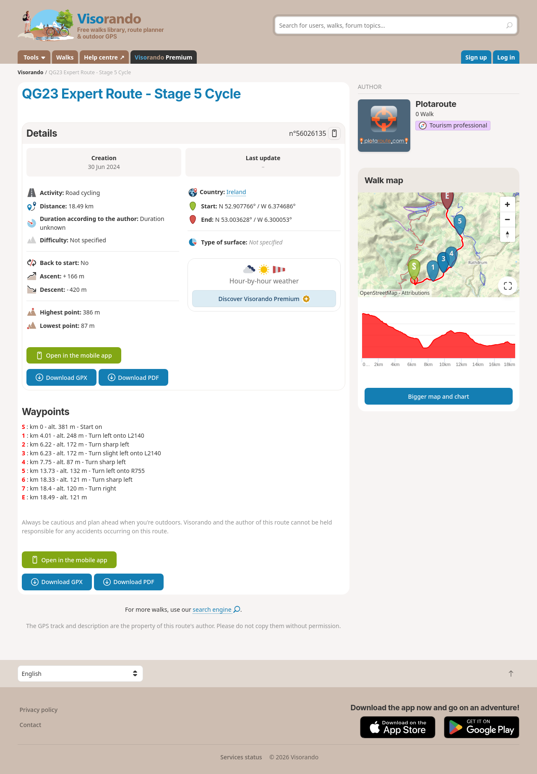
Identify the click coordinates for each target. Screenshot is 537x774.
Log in (506, 57)
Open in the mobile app (74, 355)
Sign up (476, 57)
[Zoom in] (507, 204)
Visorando (30, 72)
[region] (438, 244)
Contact (31, 725)
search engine (216, 609)
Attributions (415, 292)
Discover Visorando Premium (264, 298)
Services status (241, 757)
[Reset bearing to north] (507, 234)
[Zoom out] (507, 219)
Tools (34, 57)
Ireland (236, 192)
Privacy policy (39, 710)
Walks (65, 57)
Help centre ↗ (104, 57)
